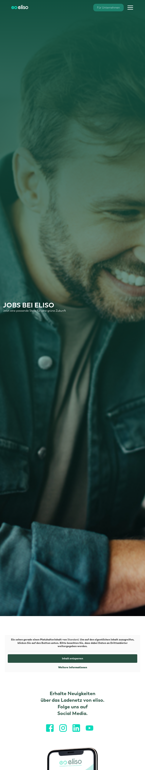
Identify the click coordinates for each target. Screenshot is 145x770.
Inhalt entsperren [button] (72, 658)
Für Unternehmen (108, 7)
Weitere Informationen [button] (72, 667)
